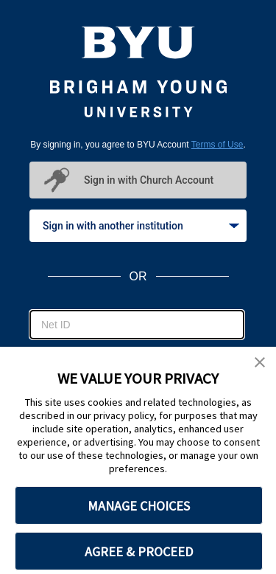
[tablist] (138, 226)
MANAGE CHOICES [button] (139, 505)
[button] (260, 363)
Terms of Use (217, 144)
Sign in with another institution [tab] (141, 226)
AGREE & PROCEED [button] (139, 551)
